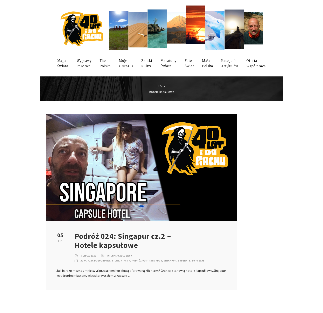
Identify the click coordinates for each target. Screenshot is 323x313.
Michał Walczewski (120, 255)
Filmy (115, 260)
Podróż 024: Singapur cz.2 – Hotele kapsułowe (123, 240)
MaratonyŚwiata (168, 63)
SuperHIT (184, 260)
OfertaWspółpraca (256, 63)
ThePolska (105, 63)
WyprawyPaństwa (84, 63)
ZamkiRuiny (146, 63)
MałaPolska (207, 63)
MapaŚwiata (62, 63)
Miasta (125, 260)
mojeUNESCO (126, 63)
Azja (83, 260)
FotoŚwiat (189, 63)
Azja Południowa (99, 260)
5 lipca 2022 (88, 255)
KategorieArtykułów (229, 63)
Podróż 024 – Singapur (147, 260)
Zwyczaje (198, 260)
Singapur (170, 260)
